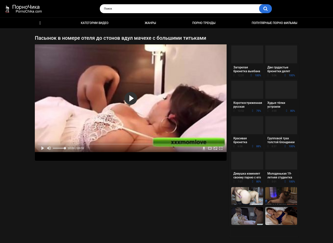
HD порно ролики (40, 23)
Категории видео (95, 23)
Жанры (150, 23)
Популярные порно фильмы (274, 23)
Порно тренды (203, 23)
